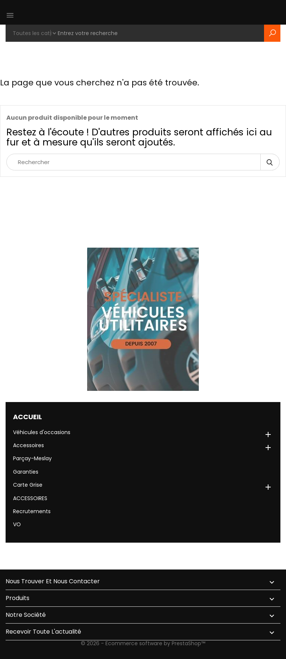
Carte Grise (27, 485)
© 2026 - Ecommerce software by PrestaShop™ (143, 643)
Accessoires (28, 445)
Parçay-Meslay (32, 458)
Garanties (25, 472)
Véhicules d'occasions (41, 432)
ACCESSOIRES (30, 498)
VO (17, 524)
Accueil (27, 416)
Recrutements (32, 511)
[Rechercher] (143, 162)
